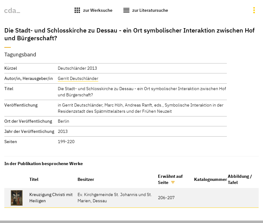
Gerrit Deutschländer (78, 78)
